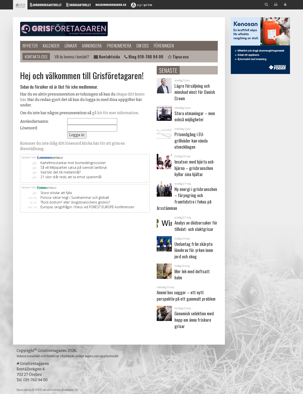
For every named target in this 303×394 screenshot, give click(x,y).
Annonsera (92, 46)
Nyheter (30, 46)
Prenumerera (119, 46)
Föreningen (164, 46)
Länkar (70, 46)
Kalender (51, 46)
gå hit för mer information (115, 113)
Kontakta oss (36, 56)
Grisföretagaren (64, 29)
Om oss (142, 46)
